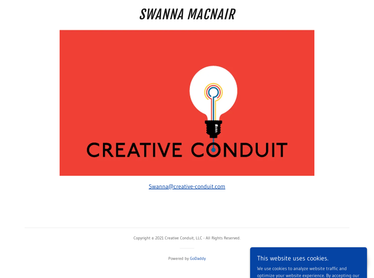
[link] (187, 17)
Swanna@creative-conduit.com (187, 186)
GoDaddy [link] (198, 258)
